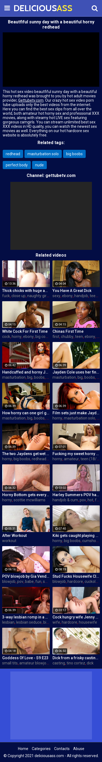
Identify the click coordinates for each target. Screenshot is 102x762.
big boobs (74, 154)
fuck (6, 296)
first (55, 336)
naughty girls (38, 296)
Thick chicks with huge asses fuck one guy (26, 290)
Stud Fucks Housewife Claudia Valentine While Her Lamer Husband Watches (76, 576)
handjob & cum (65, 500)
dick (90, 663)
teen (94, 296)
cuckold (91, 581)
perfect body (17, 165)
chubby (67, 336)
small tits (10, 663)
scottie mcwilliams (29, 500)
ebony (67, 296)
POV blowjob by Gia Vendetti (26, 576)
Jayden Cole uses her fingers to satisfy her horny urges (76, 372)
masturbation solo (43, 154)
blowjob (9, 581)
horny (16, 336)
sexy (56, 296)
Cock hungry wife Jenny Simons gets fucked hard (76, 617)
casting (58, 663)
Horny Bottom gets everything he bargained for (26, 495)
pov (83, 500)
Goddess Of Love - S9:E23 (25, 658)
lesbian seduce (29, 622)
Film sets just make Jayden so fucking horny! (76, 413)
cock (6, 336)
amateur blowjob (33, 663)
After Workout (14, 535)
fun (98, 500)
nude (39, 165)
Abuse (78, 749)
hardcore (75, 581)
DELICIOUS (27, 8)
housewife (88, 622)
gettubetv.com (60, 175)
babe (29, 581)
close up (18, 296)
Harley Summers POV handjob (76, 495)
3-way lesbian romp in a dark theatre (26, 617)
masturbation (14, 377)
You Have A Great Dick (71, 290)
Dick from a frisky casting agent (76, 658)
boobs (39, 377)
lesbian (8, 622)
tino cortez (76, 663)
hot (90, 500)
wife (56, 622)
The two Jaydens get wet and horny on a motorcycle (26, 454)
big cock (42, 336)
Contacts (62, 749)
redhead (13, 154)
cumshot (89, 541)
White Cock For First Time (25, 331)
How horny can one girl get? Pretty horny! (26, 413)
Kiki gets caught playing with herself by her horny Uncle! (76, 535)
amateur (71, 459)
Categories (41, 749)
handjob (81, 296)
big (29, 377)
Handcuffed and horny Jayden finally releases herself (26, 372)
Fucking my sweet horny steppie (76, 454)
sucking (49, 581)
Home (23, 749)
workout (9, 541)
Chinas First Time (68, 331)
